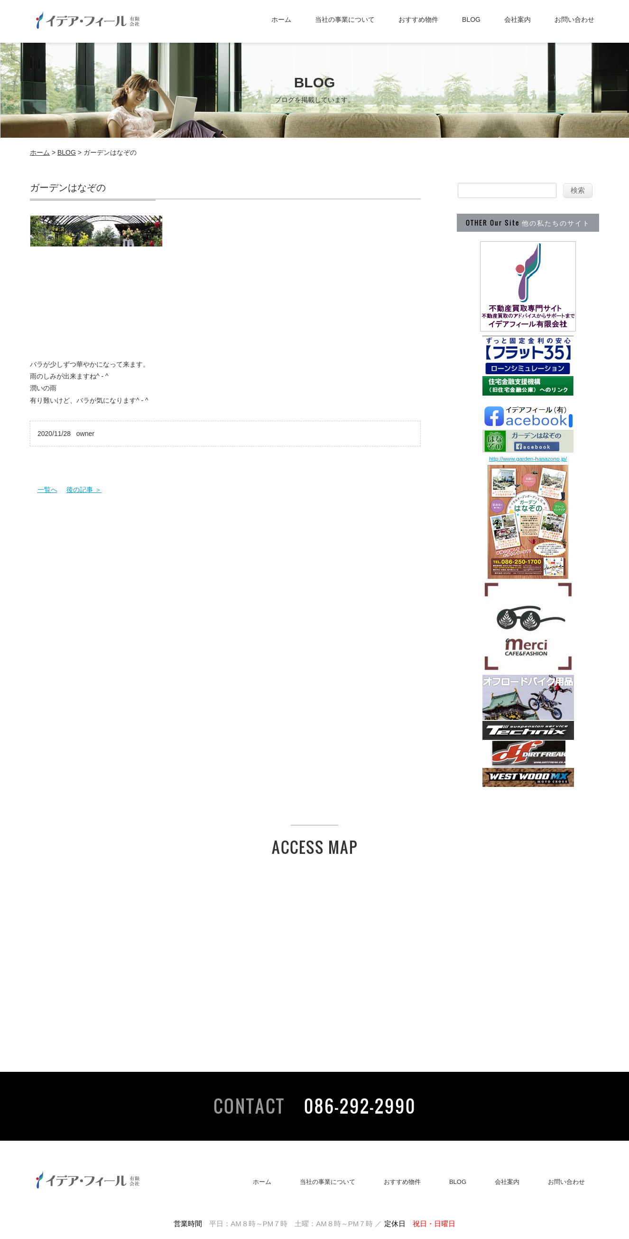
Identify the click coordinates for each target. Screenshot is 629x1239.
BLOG (471, 19)
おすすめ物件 (418, 19)
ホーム (281, 19)
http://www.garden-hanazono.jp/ (528, 458)
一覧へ (47, 489)
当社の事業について (345, 19)
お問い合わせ (574, 19)
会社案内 (517, 19)
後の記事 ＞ (84, 489)
